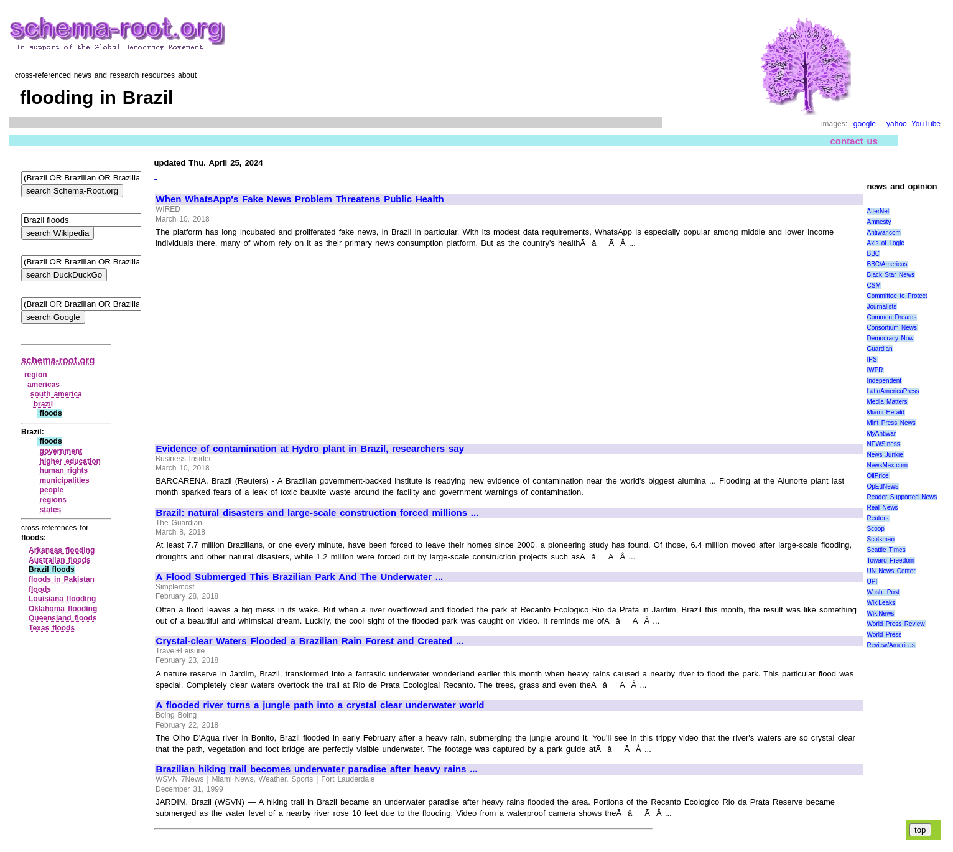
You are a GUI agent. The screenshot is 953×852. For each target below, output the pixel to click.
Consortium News (892, 327)
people (52, 489)
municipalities (65, 480)
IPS (871, 359)
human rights (64, 470)
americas (43, 384)
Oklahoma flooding (63, 608)
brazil (43, 404)
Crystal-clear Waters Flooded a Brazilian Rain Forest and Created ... (310, 641)
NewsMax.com (887, 465)
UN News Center (891, 571)
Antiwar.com (883, 232)
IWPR (875, 370)
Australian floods (60, 560)
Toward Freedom (890, 560)
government (61, 451)
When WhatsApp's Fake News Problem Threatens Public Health (300, 199)
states (51, 509)
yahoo (896, 123)
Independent (884, 380)
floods (40, 589)
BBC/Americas (887, 264)
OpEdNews (882, 486)
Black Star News (890, 274)
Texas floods (52, 628)
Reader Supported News (902, 497)
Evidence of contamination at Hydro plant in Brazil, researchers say (310, 449)
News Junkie (885, 454)
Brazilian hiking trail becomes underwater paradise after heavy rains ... (317, 769)
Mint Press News (891, 422)
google (864, 123)
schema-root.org (58, 360)
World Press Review (895, 623)
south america (56, 394)
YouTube (926, 123)
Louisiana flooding (62, 598)
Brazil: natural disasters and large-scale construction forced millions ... (317, 513)
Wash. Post (883, 592)
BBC (873, 253)
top (920, 830)
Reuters (877, 518)
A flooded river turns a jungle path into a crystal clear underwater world (320, 705)
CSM (873, 285)
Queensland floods (63, 618)
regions (53, 499)
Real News (882, 507)
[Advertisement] (260, 340)
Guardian (879, 348)
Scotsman (880, 539)
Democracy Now (890, 338)
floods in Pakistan (62, 579)
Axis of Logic (885, 243)
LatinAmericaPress (893, 391)
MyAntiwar (881, 433)
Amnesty (879, 221)
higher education (70, 461)
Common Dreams (891, 317)
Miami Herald (885, 412)
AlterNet (878, 211)
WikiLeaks (881, 602)
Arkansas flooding (62, 550)
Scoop (875, 528)
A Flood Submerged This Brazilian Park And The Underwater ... (300, 577)
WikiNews (880, 613)
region (35, 374)
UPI (872, 581)
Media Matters (887, 401)
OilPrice (877, 475)
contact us (854, 141)
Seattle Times (886, 549)
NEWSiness (883, 444)
